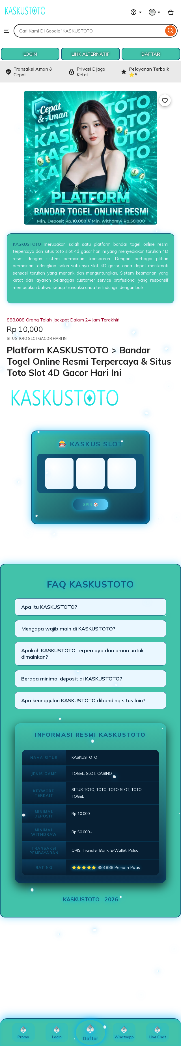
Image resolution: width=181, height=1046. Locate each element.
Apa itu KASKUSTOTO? (49, 607)
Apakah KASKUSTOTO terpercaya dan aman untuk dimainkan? (82, 653)
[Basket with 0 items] (171, 12)
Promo (23, 1032)
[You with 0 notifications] (154, 12)
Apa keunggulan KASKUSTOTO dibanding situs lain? (83, 700)
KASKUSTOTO (27, 244)
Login (57, 1032)
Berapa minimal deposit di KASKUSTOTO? (71, 678)
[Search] (171, 31)
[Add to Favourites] (165, 100)
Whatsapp (124, 1032)
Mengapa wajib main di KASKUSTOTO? (68, 628)
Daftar (90, 1032)
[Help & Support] (136, 12)
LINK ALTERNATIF (90, 54)
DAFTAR (150, 54)
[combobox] (89, 31)
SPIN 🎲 (90, 504)
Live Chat (157, 1032)
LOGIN (30, 54)
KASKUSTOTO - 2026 (90, 899)
